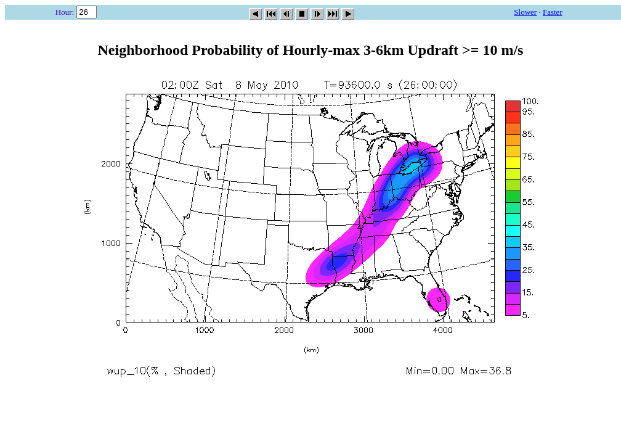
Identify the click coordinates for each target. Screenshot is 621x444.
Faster (552, 12)
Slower (525, 12)
